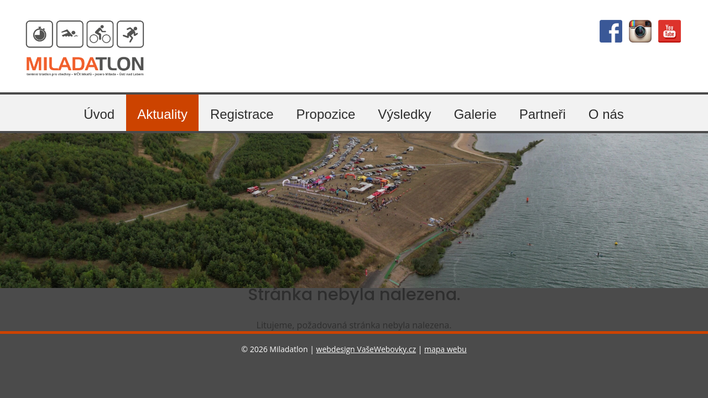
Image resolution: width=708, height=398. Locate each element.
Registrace (242, 114)
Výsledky (404, 114)
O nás (606, 114)
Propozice (326, 114)
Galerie (475, 114)
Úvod (99, 114)
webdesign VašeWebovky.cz (366, 349)
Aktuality (162, 114)
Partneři (542, 114)
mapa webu (445, 349)
